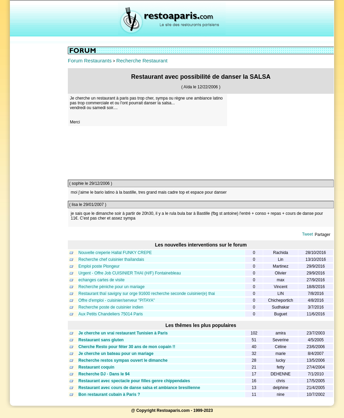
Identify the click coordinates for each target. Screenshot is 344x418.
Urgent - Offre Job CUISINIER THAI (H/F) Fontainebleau (129, 273)
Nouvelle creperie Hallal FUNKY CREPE (115, 252)
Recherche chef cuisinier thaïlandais (111, 259)
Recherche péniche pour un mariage (111, 286)
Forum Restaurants (89, 60)
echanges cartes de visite (101, 280)
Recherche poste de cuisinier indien (110, 307)
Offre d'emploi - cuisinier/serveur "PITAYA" (116, 300)
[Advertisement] (39, 149)
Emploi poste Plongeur (99, 266)
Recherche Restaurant (141, 60)
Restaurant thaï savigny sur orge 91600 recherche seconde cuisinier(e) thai (146, 293)
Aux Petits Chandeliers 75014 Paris (110, 314)
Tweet (307, 234)
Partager (322, 234)
